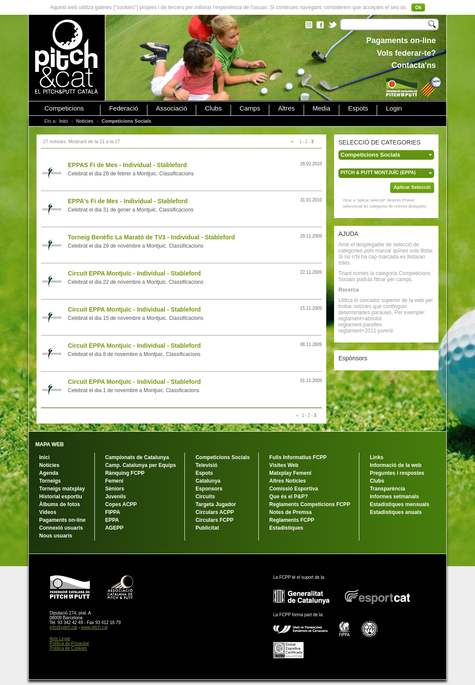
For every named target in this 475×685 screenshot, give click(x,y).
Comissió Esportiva (293, 489)
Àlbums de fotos (59, 504)
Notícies (85, 121)
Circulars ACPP (214, 512)
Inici (63, 121)
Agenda (48, 473)
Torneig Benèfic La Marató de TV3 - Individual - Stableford (151, 237)
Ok (418, 7)
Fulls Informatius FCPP (298, 457)
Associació (171, 108)
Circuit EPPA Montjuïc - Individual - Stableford (134, 273)
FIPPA (112, 512)
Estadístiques (286, 528)
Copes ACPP (121, 504)
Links (376, 457)
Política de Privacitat (69, 643)
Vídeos (47, 512)
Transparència (387, 489)
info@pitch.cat (63, 627)
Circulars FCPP (214, 520)
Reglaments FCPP (291, 520)
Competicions (64, 108)
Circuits (205, 497)
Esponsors (208, 489)
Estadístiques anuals (395, 512)
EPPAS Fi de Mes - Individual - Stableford (127, 164)
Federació (123, 108)
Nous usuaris (55, 536)
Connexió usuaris (61, 528)
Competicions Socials (222, 457)
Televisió (206, 465)
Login (394, 108)
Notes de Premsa (290, 512)
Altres (286, 108)
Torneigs (50, 481)
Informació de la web (395, 465)
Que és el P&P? (288, 497)
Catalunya (207, 481)
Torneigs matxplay (62, 489)
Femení (114, 481)
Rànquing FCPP (125, 473)
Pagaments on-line (62, 520)
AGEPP (114, 528)
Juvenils (115, 497)
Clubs (213, 108)
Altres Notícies (287, 481)
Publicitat (207, 528)
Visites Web (283, 465)
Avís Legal (60, 638)
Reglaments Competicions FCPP (309, 504)
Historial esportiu (60, 497)
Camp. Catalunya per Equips (140, 465)
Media (322, 108)
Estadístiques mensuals (399, 504)
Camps (250, 108)
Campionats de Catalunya (137, 457)
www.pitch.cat (94, 627)
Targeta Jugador (215, 504)
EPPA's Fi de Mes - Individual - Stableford (127, 201)
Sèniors (114, 489)
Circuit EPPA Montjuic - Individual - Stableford (134, 345)
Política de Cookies (68, 648)
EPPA (112, 520)
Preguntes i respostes (397, 473)
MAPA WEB (49, 444)
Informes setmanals (394, 497)
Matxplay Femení (290, 473)
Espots (358, 108)
